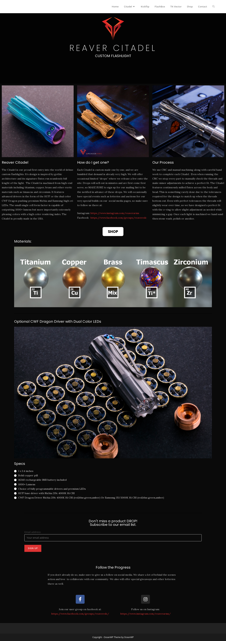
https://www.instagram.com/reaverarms (114, 213)
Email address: (32, 532)
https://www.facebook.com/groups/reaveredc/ (80, 613)
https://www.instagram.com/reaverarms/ (145, 613)
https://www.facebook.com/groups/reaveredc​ (118, 217)
